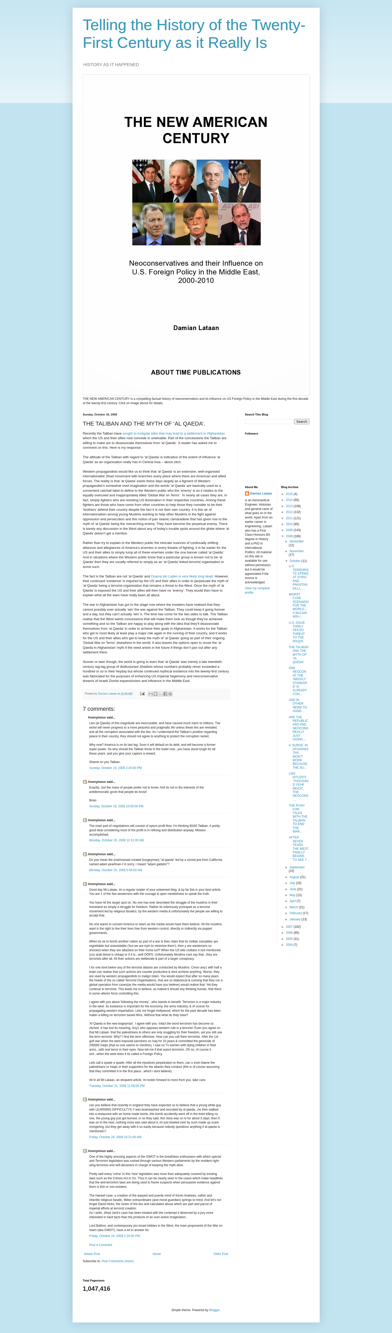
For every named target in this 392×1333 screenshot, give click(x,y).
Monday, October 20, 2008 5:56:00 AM (115, 870)
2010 (290, 524)
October (295, 561)
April (293, 901)
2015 (290, 494)
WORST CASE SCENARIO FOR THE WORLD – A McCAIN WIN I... (299, 605)
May (293, 895)
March (294, 907)
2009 (290, 530)
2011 (290, 518)
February (296, 913)
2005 (290, 939)
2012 (290, 512)
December (297, 541)
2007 (290, 927)
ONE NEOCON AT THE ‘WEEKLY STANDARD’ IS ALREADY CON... (298, 681)
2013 (290, 506)
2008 (290, 536)
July (293, 883)
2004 (290, 945)
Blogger (214, 1310)
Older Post (221, 1254)
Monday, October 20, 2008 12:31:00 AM (116, 840)
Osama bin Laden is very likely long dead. (182, 576)
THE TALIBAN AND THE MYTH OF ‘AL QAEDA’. (298, 654)
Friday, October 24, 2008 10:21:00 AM (115, 1137)
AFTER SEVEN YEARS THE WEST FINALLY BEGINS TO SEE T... (299, 848)
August (295, 877)
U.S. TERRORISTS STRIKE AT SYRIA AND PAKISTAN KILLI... (299, 577)
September (297, 867)
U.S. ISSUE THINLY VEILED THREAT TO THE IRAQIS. (297, 632)
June (293, 889)
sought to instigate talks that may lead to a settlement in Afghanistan (174, 433)
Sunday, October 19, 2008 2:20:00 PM (115, 768)
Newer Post (92, 1254)
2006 (290, 932)
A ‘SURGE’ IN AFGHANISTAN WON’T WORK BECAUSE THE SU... (298, 756)
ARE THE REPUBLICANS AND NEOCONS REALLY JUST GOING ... (298, 728)
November (297, 551)
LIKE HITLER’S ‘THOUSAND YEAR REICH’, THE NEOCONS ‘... (298, 786)
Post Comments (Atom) (118, 1261)
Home (157, 1254)
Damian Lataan (261, 493)
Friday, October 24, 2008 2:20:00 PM (114, 1236)
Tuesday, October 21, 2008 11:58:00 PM (117, 1086)
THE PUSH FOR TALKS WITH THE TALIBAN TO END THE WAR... (298, 818)
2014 (290, 500)
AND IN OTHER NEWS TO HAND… (298, 705)
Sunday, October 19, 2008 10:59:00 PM (116, 806)
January (295, 919)
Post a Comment (100, 1245)
